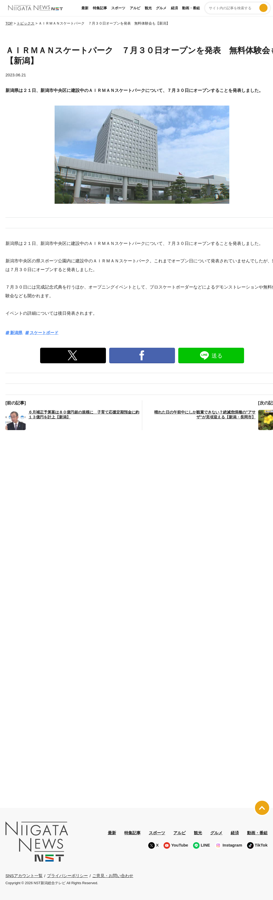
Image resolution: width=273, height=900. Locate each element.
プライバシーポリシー (67, 875)
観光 (148, 8)
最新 (84, 8)
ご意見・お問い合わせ (112, 875)
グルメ (161, 8)
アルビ (135, 8)
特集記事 (100, 8)
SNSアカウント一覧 (24, 875)
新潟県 (16, 332)
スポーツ (118, 8)
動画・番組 (191, 8)
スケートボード (44, 332)
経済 (174, 8)
